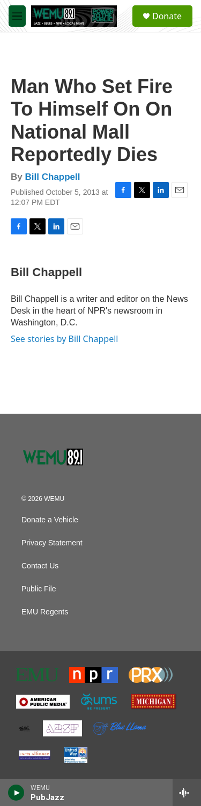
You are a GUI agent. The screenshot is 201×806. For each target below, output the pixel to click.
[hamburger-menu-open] (17, 16)
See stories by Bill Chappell (64, 339)
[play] (16, 792)
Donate (167, 16)
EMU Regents (44, 612)
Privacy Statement (52, 543)
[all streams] (187, 792)
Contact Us (39, 566)
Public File (38, 589)
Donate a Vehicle (49, 520)
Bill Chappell (52, 177)
